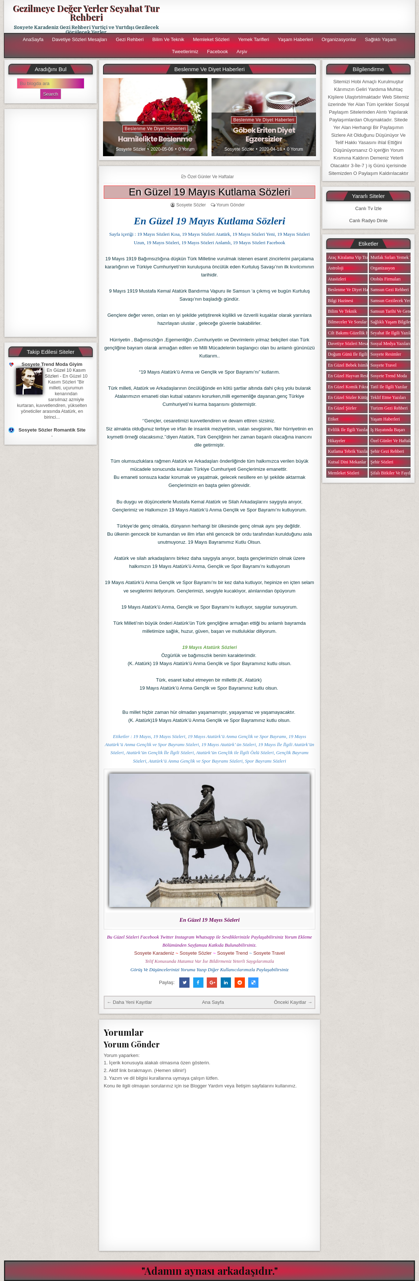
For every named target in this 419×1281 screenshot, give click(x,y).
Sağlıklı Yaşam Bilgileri (391, 321)
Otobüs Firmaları (385, 279)
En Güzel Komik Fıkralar (350, 386)
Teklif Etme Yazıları (388, 397)
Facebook (217, 51)
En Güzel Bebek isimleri (349, 365)
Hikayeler (336, 440)
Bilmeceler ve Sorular (347, 321)
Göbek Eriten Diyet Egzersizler (264, 134)
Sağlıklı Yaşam (380, 39)
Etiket (333, 419)
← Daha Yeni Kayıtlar (129, 1002)
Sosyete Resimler (385, 354)
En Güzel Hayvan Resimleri (352, 375)
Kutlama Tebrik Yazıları (349, 451)
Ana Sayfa (213, 1002)
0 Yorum (187, 149)
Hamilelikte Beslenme (155, 139)
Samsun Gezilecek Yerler (392, 300)
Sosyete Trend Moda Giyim (52, 364)
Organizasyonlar (338, 39)
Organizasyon (382, 268)
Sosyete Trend (232, 953)
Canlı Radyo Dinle (368, 220)
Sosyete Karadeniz (154, 953)
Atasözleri (337, 279)
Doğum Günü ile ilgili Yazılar (354, 354)
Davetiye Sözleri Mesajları (79, 39)
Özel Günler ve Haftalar (210, 176)
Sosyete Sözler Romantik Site (51, 430)
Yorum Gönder (230, 205)
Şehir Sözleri (381, 462)
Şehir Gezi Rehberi (387, 451)
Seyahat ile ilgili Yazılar (391, 332)
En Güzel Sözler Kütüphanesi (354, 397)
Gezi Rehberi (130, 39)
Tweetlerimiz (185, 51)
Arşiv (241, 51)
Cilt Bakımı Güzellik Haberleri (355, 332)
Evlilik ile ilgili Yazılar (348, 429)
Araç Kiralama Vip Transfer (352, 257)
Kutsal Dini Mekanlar (347, 462)
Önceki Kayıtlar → (293, 1002)
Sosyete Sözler (131, 149)
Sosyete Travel (269, 953)
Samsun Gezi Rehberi (389, 289)
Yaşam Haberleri (295, 39)
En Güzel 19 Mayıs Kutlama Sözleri (209, 192)
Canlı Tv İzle (368, 208)
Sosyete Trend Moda (388, 375)
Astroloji (335, 268)
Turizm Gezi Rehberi (389, 408)
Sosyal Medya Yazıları (390, 343)
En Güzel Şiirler (342, 408)
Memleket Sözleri (211, 39)
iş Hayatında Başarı (387, 429)
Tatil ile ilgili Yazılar (388, 386)
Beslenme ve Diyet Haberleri (155, 128)
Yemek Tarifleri (253, 39)
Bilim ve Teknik (168, 39)
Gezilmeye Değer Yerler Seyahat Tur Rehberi (86, 12)
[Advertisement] (51, 223)
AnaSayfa (33, 39)
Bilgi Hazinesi (340, 300)
